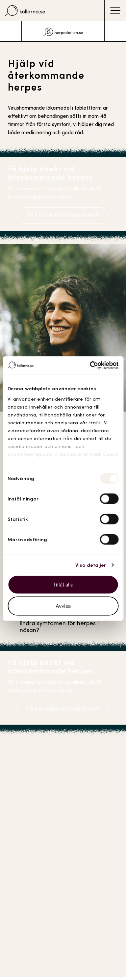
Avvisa (63, 606)
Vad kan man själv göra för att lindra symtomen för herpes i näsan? (62, 623)
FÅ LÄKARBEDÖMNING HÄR (63, 215)
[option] (63, 31)
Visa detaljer (90, 565)
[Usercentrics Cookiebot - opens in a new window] (90, 365)
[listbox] (63, 31)
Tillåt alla (63, 584)
